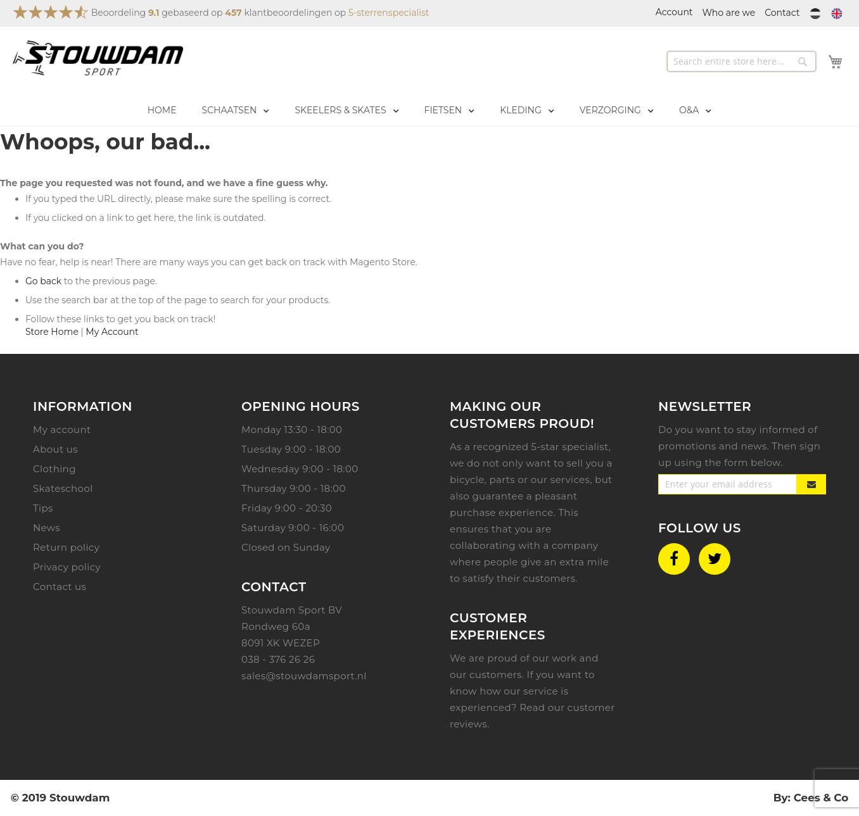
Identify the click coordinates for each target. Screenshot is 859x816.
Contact (782, 12)
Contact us (59, 587)
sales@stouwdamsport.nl (304, 676)
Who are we (729, 12)
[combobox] (741, 61)
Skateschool (63, 488)
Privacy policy (67, 567)
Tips (43, 508)
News (46, 528)
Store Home (52, 331)
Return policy (66, 547)
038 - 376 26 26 (278, 659)
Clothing (54, 469)
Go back (43, 281)
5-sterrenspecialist (388, 12)
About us (55, 449)
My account (62, 430)
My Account (112, 331)
